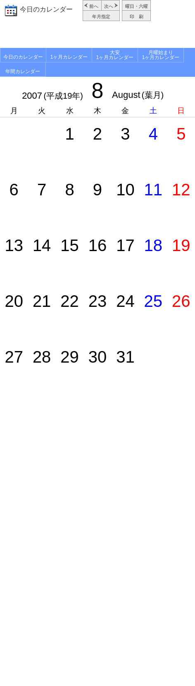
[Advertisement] (97, 35)
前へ (93, 6)
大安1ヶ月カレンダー (115, 55)
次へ (108, 6)
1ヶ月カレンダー (69, 57)
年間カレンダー (22, 71)
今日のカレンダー (46, 9)
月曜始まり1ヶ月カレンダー (161, 55)
